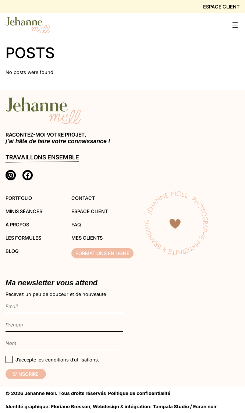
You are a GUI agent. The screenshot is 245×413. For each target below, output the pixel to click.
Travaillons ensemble (42, 157)
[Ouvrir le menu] (235, 25)
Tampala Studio (171, 406)
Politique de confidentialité (139, 393)
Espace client (221, 7)
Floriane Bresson (70, 406)
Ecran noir (205, 406)
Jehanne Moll (40, 393)
